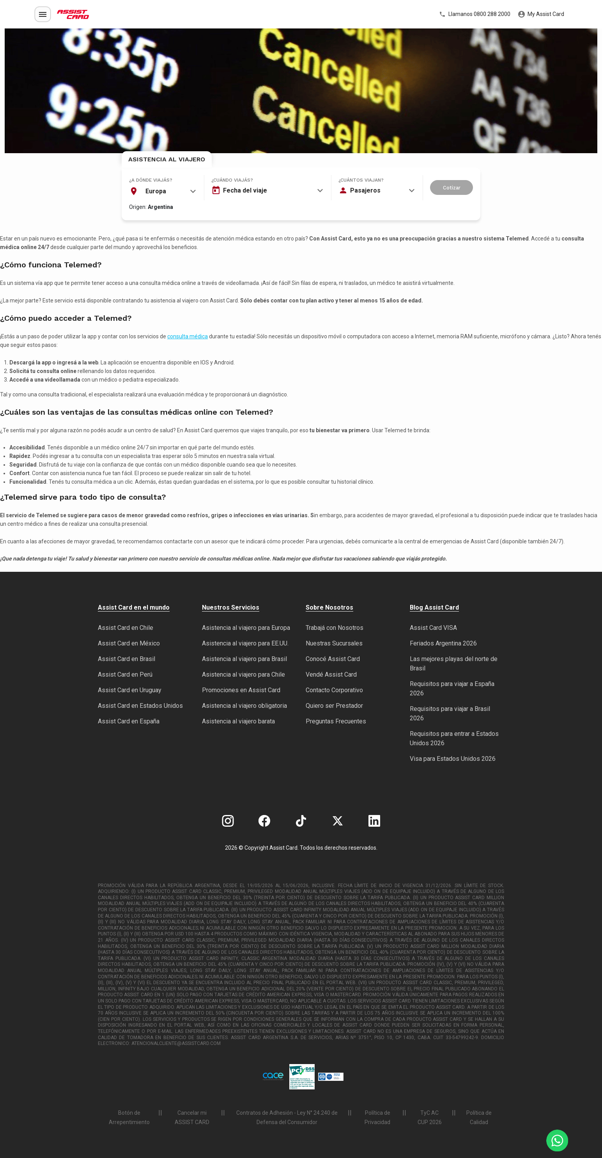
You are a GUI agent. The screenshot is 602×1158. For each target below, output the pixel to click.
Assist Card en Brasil (126, 659)
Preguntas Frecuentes (336, 721)
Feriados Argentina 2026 (443, 643)
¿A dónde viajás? (150, 180)
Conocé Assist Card (333, 659)
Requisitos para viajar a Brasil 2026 (450, 713)
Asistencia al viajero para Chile (243, 674)
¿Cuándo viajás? (232, 180)
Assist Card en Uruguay (129, 690)
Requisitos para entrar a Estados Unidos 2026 (454, 738)
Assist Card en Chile (125, 627)
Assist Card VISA (433, 627)
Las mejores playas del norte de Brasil (454, 663)
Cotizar (451, 188)
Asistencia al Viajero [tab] (166, 159)
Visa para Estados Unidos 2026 (453, 758)
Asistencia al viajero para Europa (246, 627)
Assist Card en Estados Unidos (140, 705)
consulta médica (187, 336)
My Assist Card (541, 14)
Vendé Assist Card (331, 674)
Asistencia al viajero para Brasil (244, 659)
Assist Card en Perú (125, 674)
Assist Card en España (128, 721)
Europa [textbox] (155, 191)
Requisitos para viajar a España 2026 (452, 688)
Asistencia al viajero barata (238, 721)
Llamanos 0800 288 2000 (474, 14)
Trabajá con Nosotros (334, 627)
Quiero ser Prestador (334, 705)
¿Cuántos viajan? (361, 180)
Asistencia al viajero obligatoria (244, 705)
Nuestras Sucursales (334, 643)
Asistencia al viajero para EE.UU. (245, 643)
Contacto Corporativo (334, 690)
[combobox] (162, 191)
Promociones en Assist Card (241, 690)
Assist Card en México (129, 643)
